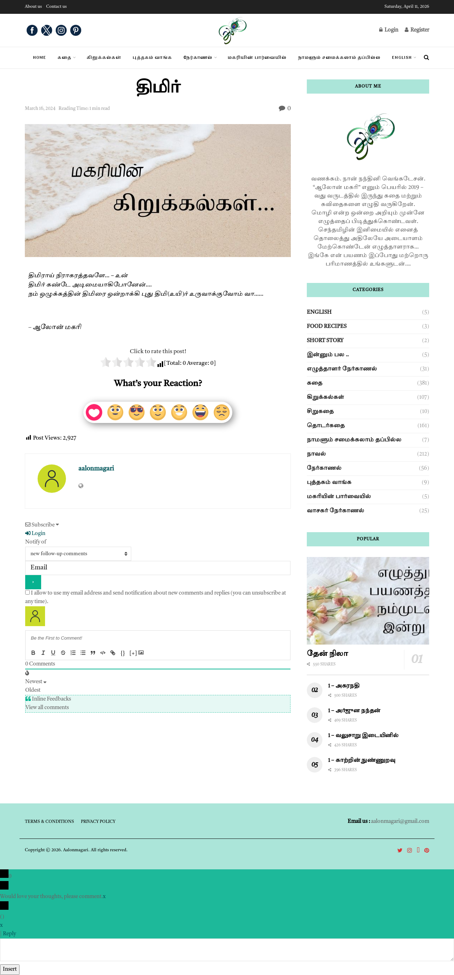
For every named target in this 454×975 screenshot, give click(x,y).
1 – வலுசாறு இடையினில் (364, 736)
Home (39, 57)
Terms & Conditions (49, 822)
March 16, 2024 (40, 108)
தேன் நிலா (327, 654)
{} (123, 653)
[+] (133, 653)
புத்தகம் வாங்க (329, 482)
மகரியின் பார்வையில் (339, 497)
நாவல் (316, 454)
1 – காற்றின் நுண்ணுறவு (361, 760)
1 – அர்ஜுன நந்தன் (354, 711)
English (402, 57)
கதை (64, 57)
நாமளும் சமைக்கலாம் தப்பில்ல (354, 440)
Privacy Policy (98, 822)
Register (417, 30)
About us (33, 7)
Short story (325, 341)
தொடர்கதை (326, 426)
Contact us (56, 7)
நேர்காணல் (324, 468)
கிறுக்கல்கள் (325, 397)
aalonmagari (96, 469)
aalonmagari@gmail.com (400, 821)
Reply (9, 934)
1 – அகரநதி (343, 686)
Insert (10, 969)
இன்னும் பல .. (328, 355)
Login (388, 30)
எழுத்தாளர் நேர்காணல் (342, 369)
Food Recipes (327, 326)
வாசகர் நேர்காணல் (335, 511)
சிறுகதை (320, 411)
